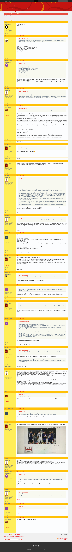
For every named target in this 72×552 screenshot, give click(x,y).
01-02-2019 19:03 (20, 215)
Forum (35, 1)
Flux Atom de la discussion (63, 538)
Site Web (7, 115)
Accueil (6, 13)
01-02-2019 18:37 (20, 35)
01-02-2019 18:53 (20, 144)
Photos (26, 1)
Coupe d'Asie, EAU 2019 (24, 18)
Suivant (18, 20)
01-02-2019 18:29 (20, 22)
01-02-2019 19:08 (20, 232)
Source (18, 499)
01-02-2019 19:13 (20, 301)
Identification (18, 13)
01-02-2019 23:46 (20, 458)
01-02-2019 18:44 (20, 60)
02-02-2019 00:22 (20, 489)
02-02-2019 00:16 (20, 471)
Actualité (16, 1)
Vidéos (31, 1)
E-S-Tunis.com (8, 1)
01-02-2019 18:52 (20, 105)
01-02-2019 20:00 (20, 391)
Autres (41, 1)
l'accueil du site (65, 539)
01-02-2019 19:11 (20, 284)
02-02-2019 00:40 (20, 517)
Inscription (11, 13)
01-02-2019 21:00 (20, 408)
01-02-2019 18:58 (20, 175)
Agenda (21, 1)
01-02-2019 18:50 (20, 88)
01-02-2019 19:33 (20, 347)
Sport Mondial (12, 18)
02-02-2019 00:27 (20, 503)
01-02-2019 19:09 (20, 255)
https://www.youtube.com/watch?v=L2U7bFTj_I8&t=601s (27, 513)
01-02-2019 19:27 (20, 318)
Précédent (9, 20)
